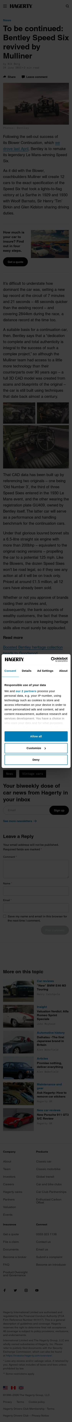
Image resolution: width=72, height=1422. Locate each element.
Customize (36, 748)
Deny (36, 759)
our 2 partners (26, 691)
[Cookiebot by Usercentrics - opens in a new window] (51, 659)
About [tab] (63, 670)
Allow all (36, 736)
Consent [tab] (10, 670)
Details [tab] (26, 670)
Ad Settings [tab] (45, 670)
